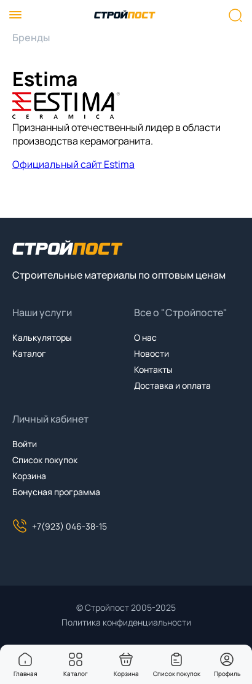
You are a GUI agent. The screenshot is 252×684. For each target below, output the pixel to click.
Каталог (29, 353)
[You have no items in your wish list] (176, 659)
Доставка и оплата (172, 385)
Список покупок (44, 460)
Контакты (153, 369)
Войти (24, 444)
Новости (151, 353)
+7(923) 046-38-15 (59, 526)
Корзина (29, 476)
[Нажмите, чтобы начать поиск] (235, 15)
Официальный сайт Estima (73, 164)
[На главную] (125, 15)
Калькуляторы (42, 337)
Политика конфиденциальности (126, 622)
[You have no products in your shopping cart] (126, 659)
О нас (145, 337)
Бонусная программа (56, 492)
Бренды (31, 37)
